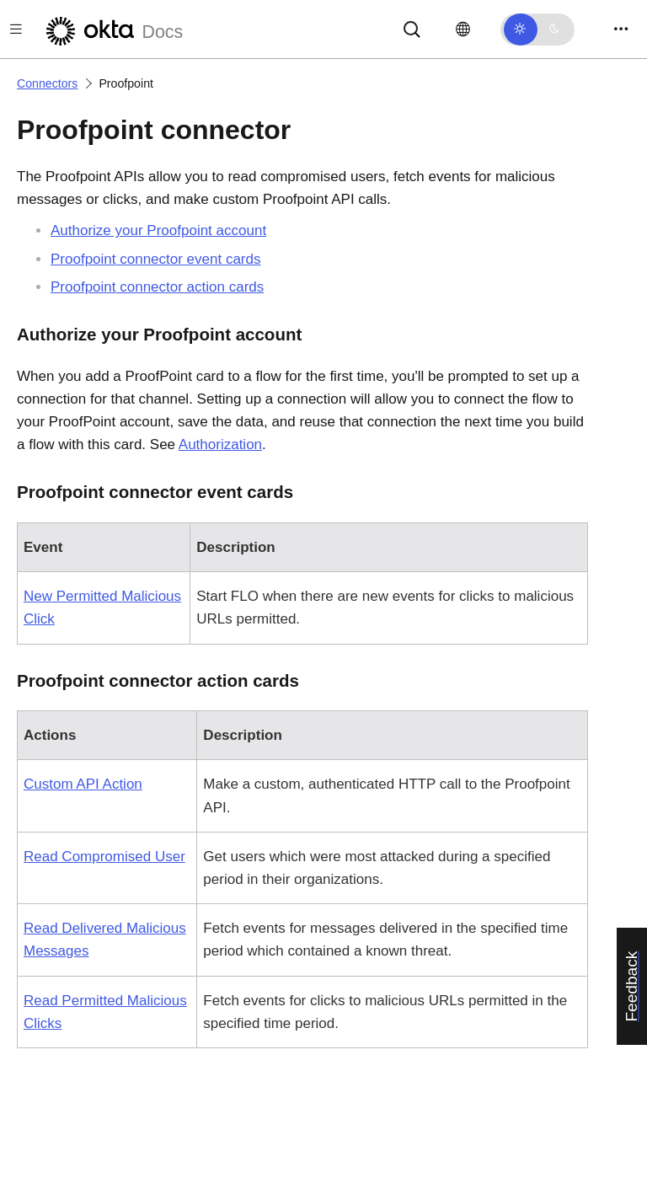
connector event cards (155, 259)
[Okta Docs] (112, 29)
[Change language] (463, 29)
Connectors (47, 83)
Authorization (220, 444)
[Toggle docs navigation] (16, 29)
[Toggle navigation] (621, 29)
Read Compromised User (104, 857)
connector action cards (157, 287)
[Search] (411, 28)
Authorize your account (158, 230)
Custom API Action (83, 784)
